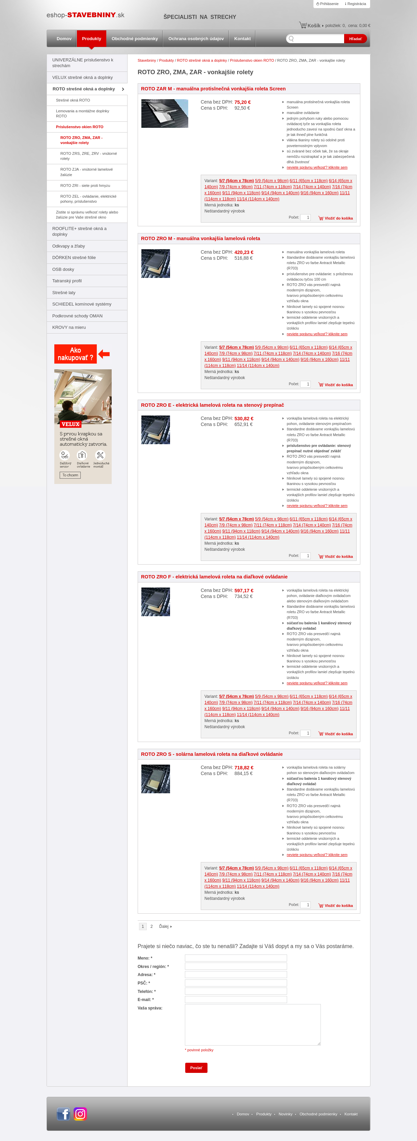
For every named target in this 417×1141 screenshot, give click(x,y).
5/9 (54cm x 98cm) (271, 180)
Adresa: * (147, 974)
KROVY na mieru (69, 327)
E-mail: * (146, 999)
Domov (64, 38)
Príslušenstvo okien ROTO (80, 127)
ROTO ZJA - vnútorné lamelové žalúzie (86, 171)
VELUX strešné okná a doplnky (82, 77)
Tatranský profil (67, 280)
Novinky (286, 1114)
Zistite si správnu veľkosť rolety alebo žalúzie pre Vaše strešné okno (87, 214)
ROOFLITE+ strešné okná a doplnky (79, 231)
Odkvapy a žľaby (68, 246)
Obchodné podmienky (135, 38)
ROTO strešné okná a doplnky (84, 88)
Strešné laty (63, 292)
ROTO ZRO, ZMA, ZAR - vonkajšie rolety (81, 140)
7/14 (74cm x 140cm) (312, 186)
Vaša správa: (150, 1008)
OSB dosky (63, 269)
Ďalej (163, 926)
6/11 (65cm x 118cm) (309, 180)
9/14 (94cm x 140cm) (280, 193)
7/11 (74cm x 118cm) (273, 186)
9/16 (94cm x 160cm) (320, 193)
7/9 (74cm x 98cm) (235, 186)
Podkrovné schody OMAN (77, 315)
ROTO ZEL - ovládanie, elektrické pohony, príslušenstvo (88, 198)
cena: (359, 25)
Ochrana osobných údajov (196, 38)
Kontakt (242, 38)
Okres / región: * (153, 966)
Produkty (91, 38)
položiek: (335, 25)
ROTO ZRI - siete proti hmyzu (85, 185)
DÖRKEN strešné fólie (74, 257)
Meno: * (145, 958)
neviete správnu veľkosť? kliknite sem (317, 167)
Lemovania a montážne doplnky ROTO (82, 113)
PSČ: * (144, 983)
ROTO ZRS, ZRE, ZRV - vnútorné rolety (88, 156)
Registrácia (357, 4)
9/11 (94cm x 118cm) (241, 193)
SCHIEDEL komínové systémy (81, 304)
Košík (314, 25)
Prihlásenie (329, 4)
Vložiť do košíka (339, 218)
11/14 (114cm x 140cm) (258, 199)
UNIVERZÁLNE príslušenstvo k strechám (82, 62)
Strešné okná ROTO (73, 100)
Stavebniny (147, 60)
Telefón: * (147, 991)
